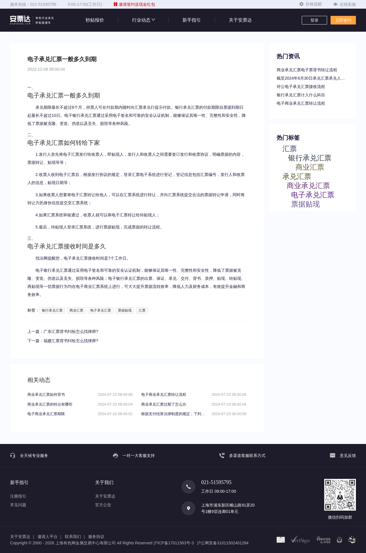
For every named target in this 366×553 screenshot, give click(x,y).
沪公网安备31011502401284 (222, 543)
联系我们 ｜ (75, 536)
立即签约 (343, 20)
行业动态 (143, 20)
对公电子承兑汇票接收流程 (301, 86)
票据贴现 (125, 310)
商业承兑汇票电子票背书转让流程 (307, 70)
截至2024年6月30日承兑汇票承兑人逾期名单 (313, 78)
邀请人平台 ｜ (50, 536)
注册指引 (18, 496)
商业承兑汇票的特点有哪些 (49, 404)
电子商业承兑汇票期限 (46, 414)
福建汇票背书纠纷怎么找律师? (71, 340)
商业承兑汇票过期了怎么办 (163, 404)
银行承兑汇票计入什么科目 (301, 95)
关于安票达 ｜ (22, 536)
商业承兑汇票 (308, 185)
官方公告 (103, 505)
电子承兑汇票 (100, 310)
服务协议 (96, 536)
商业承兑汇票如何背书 (46, 394)
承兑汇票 (296, 176)
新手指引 (191, 20)
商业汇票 (76, 310)
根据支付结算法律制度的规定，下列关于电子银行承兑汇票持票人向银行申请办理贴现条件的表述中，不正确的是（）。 (174, 414)
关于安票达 (240, 20)
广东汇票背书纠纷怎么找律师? (71, 331)
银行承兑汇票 (52, 310)
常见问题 (18, 505)
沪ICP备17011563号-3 (173, 543)
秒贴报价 (95, 20)
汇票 (142, 310)
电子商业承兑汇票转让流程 (301, 103)
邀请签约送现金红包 (134, 4)
